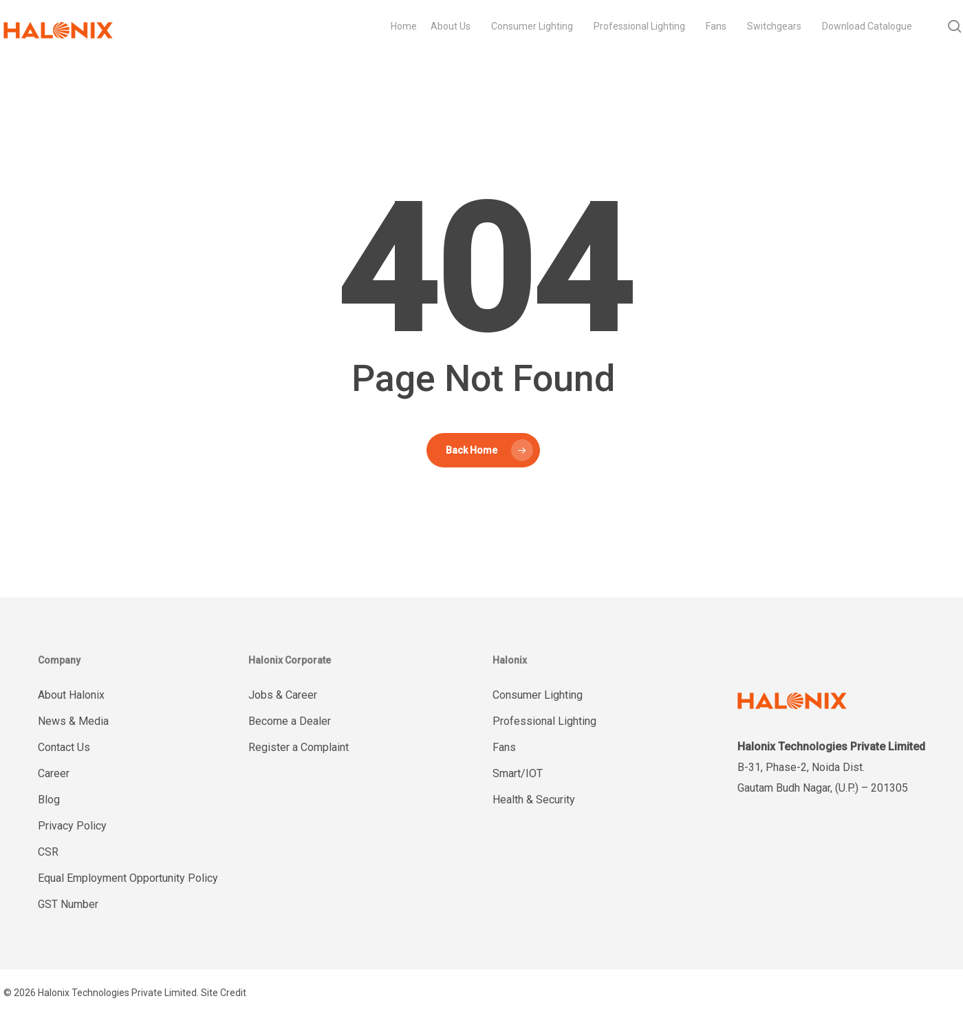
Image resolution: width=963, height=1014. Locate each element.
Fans (504, 747)
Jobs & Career (282, 694)
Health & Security (534, 799)
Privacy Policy (72, 825)
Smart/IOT (518, 773)
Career (53, 773)
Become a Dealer (289, 721)
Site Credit (223, 992)
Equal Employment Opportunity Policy (128, 878)
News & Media (73, 721)
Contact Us (64, 747)
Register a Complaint (298, 747)
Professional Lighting (544, 721)
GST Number (68, 904)
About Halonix (71, 694)
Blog (49, 799)
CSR (48, 851)
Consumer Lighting (538, 694)
